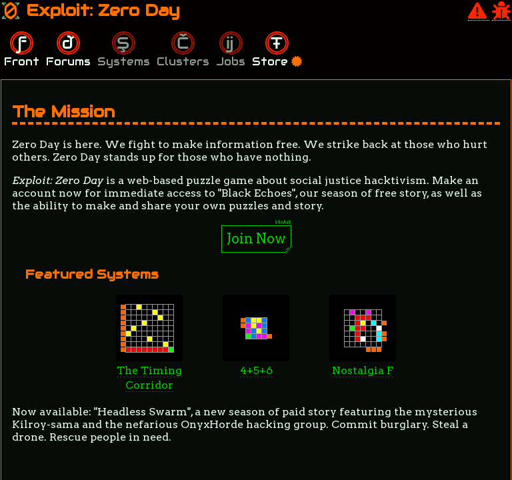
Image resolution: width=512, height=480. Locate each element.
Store (277, 62)
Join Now (256, 239)
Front (21, 62)
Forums (68, 62)
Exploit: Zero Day (90, 10)
